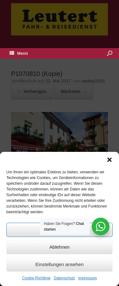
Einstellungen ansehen (60, 264)
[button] (109, 160)
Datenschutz (64, 278)
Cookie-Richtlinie (36, 278)
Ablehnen (59, 247)
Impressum (87, 278)
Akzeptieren (59, 229)
